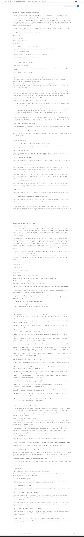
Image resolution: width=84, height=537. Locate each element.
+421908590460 (43, 1)
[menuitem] (15, 6)
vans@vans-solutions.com (33, 1)
